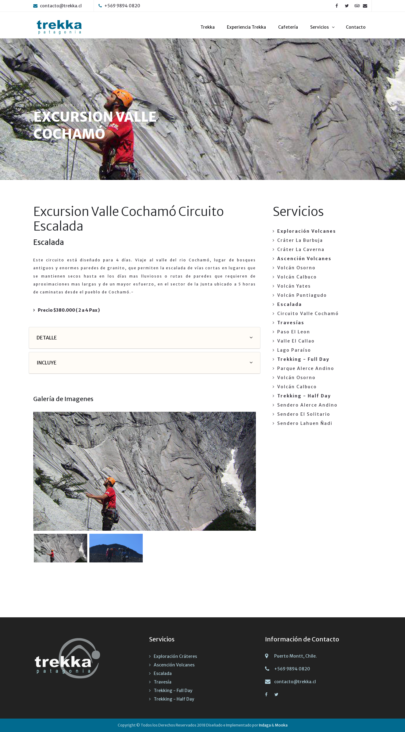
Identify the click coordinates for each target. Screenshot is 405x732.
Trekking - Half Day (174, 699)
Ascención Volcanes (174, 665)
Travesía (162, 682)
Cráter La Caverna (300, 249)
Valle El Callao (296, 341)
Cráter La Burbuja (300, 240)
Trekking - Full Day (173, 690)
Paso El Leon (293, 332)
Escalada (163, 673)
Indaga (265, 725)
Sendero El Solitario (303, 414)
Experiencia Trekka (246, 27)
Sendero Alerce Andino (307, 405)
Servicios (319, 27)
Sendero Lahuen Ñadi (304, 423)
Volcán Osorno (296, 268)
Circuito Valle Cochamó (308, 313)
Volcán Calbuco (297, 277)
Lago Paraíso (294, 350)
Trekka (207, 27)
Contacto (356, 27)
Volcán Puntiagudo (302, 295)
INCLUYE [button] (46, 363)
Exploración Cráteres (175, 656)
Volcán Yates (294, 286)
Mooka (281, 725)
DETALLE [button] (47, 338)
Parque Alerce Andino (305, 368)
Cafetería (288, 27)
